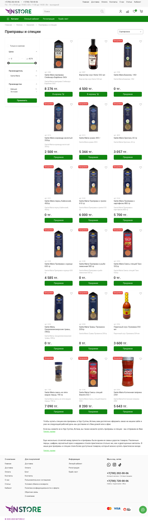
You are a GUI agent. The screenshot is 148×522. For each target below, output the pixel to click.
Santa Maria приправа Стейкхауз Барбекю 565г (56, 76)
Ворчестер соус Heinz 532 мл (92, 75)
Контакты (113, 2)
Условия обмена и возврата (36, 484)
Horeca (19, 25)
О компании (29, 496)
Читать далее (49, 431)
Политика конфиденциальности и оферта (42, 488)
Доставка (95, 2)
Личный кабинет (31, 19)
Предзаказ (128, 94)
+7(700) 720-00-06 (30, 2)
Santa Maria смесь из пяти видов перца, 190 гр (56, 393)
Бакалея (30, 25)
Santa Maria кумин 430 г (89, 138)
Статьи (129, 2)
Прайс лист (63, 19)
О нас (122, 2)
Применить (22, 100)
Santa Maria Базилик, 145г (125, 75)
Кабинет (137, 2)
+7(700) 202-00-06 (12, 2)
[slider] (8, 63)
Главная (86, 2)
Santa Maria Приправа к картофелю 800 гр (124, 202)
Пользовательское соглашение (38, 480)
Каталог (13, 19)
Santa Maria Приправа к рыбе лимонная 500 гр (92, 265)
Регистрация (48, 19)
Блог (27, 472)
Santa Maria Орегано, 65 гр (125, 138)
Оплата (104, 2)
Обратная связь (31, 492)
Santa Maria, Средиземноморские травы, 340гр (57, 329)
